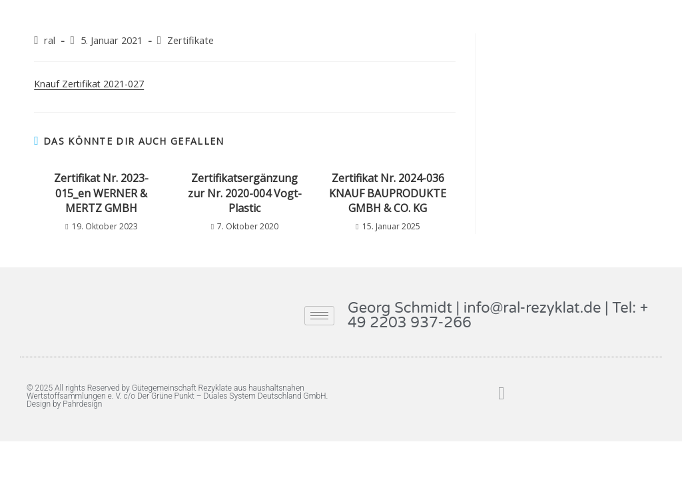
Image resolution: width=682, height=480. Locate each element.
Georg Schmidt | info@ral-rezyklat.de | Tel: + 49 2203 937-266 (498, 315)
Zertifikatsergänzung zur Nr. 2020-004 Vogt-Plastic (245, 193)
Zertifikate (190, 40)
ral (49, 40)
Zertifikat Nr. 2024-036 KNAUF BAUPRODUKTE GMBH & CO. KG (387, 193)
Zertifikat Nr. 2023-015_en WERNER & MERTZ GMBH (101, 193)
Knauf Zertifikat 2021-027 (89, 83)
